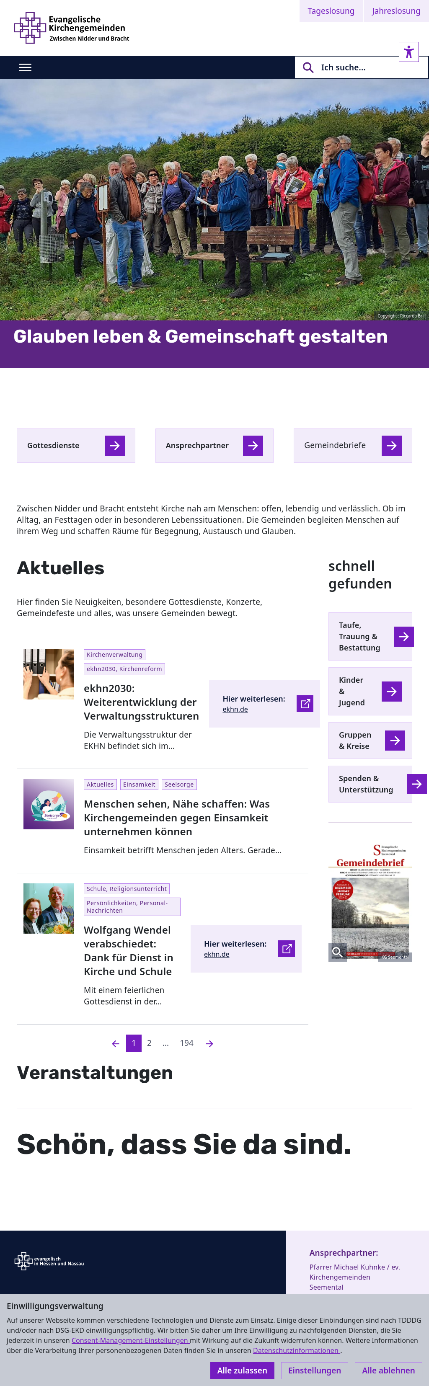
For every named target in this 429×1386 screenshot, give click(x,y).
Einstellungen (314, 1370)
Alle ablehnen (388, 1370)
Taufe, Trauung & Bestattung (359, 636)
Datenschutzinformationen (296, 1350)
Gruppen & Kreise (355, 740)
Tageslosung (331, 10)
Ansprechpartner (197, 445)
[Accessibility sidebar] (409, 52)
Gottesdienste (53, 445)
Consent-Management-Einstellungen (131, 1340)
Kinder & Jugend (352, 691)
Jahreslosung (396, 10)
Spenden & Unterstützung (366, 784)
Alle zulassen (242, 1370)
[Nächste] (209, 1043)
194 (187, 1043)
